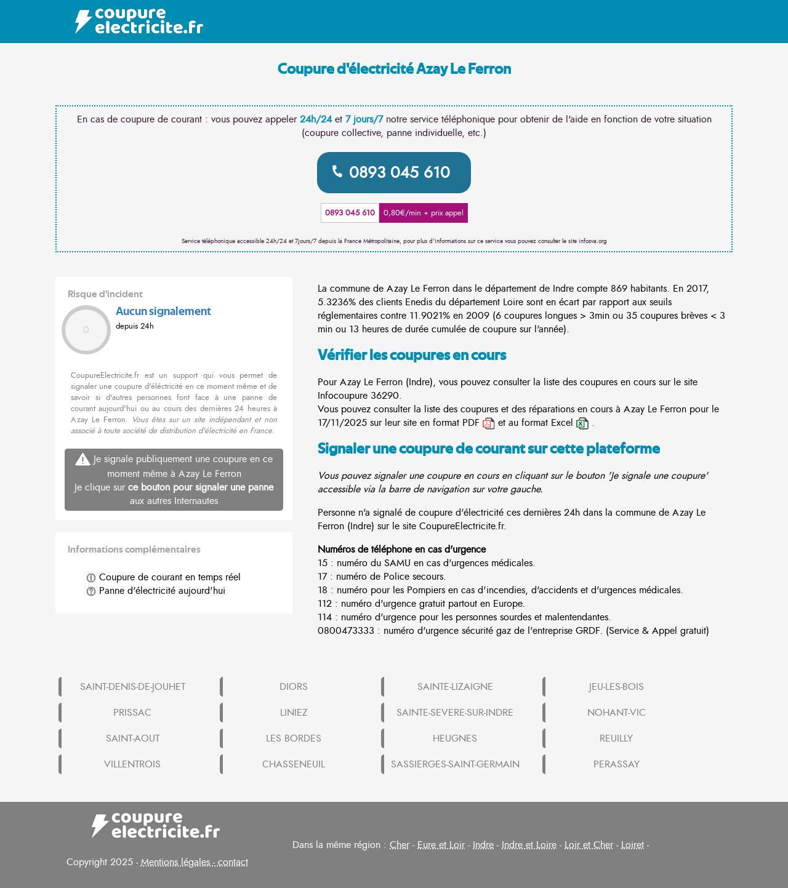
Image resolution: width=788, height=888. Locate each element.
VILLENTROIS (132, 764)
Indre (483, 845)
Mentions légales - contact (194, 862)
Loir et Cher (589, 845)
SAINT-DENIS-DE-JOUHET (132, 687)
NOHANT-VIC (616, 712)
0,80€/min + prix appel (424, 212)
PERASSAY (616, 764)
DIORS (293, 687)
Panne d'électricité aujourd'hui (155, 591)
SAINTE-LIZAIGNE (455, 687)
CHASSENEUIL (293, 764)
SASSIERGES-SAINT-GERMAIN (455, 764)
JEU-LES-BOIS (616, 687)
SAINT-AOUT (132, 738)
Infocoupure (343, 395)
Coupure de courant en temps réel (163, 577)
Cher (399, 845)
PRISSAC (132, 712)
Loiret (632, 845)
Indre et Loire (529, 845)
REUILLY (616, 738)
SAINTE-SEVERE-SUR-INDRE (454, 712)
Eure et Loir (441, 845)
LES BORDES (293, 738)
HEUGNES (455, 738)
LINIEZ (294, 712)
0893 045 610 (399, 172)
